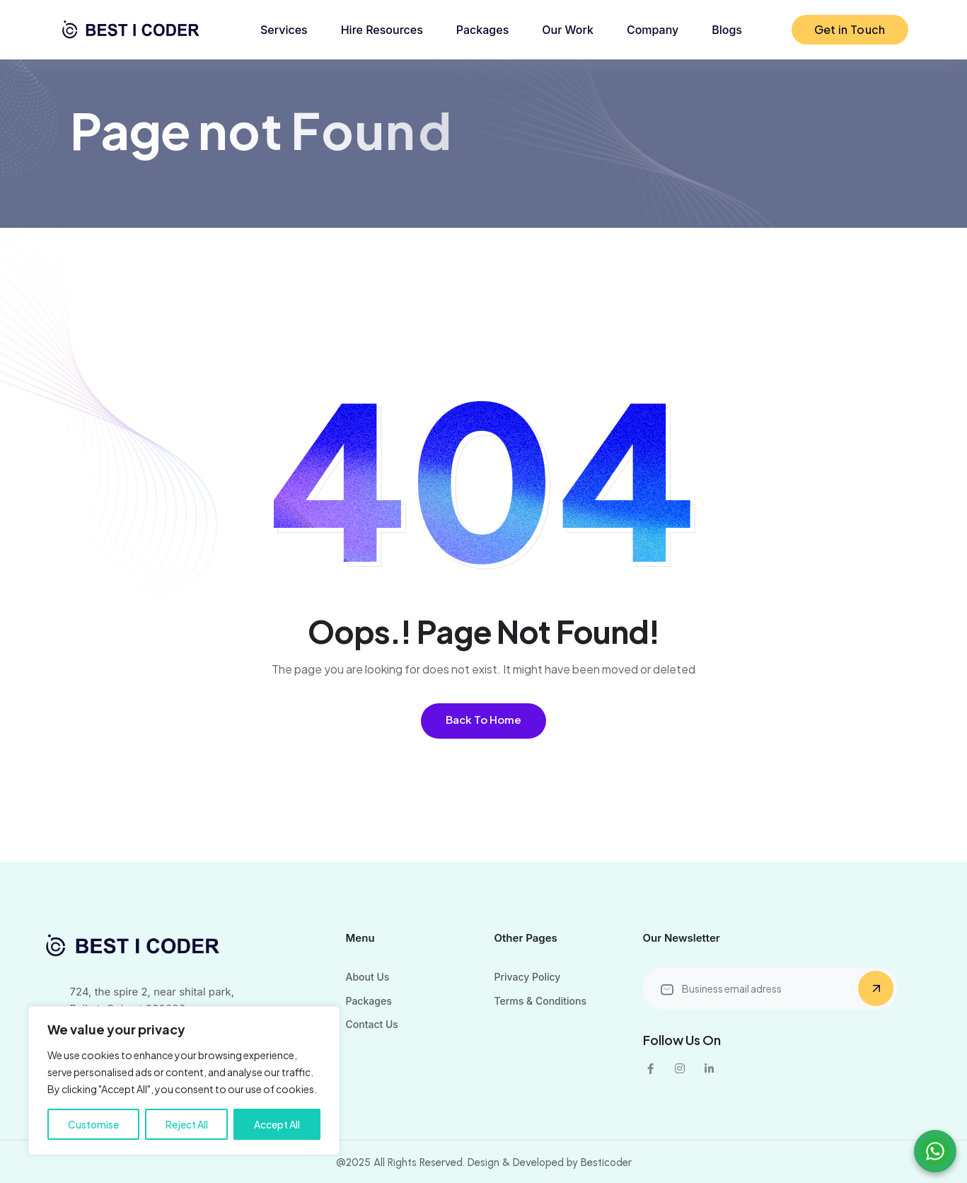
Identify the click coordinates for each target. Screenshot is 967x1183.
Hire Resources (382, 30)
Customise (93, 1124)
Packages (482, 30)
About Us (368, 977)
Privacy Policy (527, 977)
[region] (184, 1080)
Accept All (277, 1124)
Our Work (567, 30)
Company (652, 30)
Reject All (187, 1124)
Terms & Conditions (540, 1001)
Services (284, 30)
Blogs (727, 30)
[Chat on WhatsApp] (935, 1151)
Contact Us (372, 1024)
